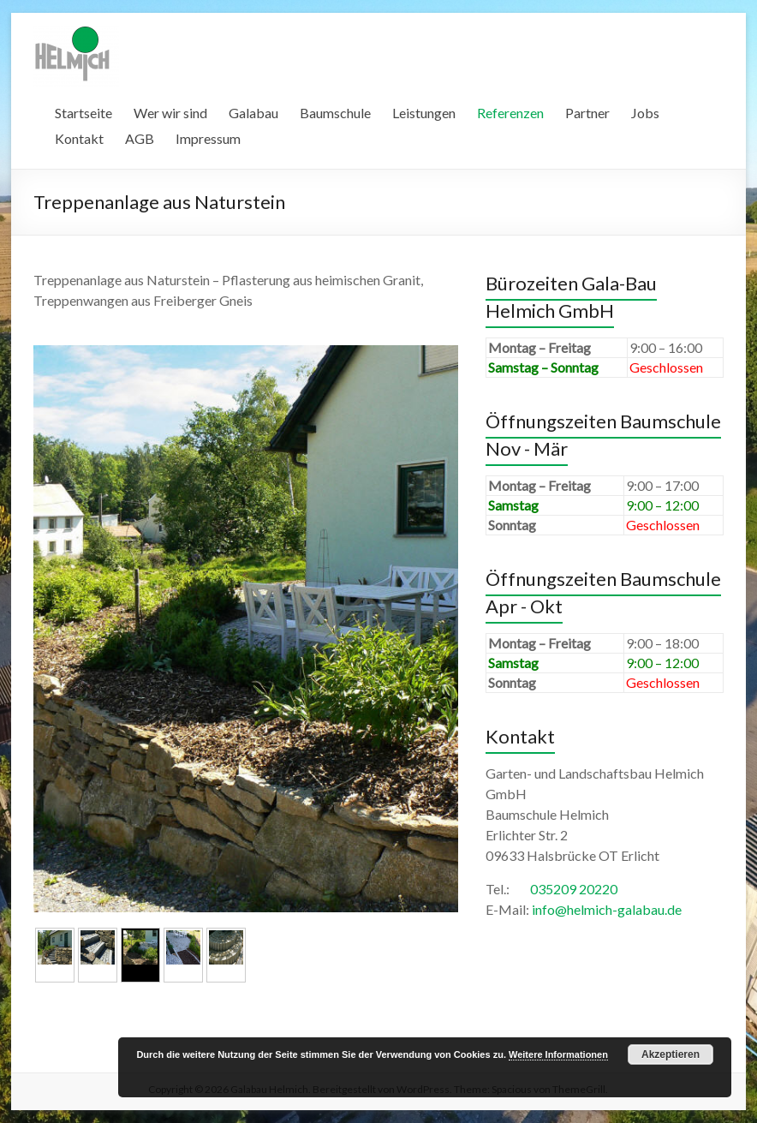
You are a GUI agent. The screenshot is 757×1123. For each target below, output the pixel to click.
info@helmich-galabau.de (607, 909)
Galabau (253, 113)
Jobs (645, 113)
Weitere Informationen (558, 1054)
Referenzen (510, 113)
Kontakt (79, 138)
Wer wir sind (170, 113)
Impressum (208, 138)
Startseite (83, 113)
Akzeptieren (670, 1054)
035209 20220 (573, 889)
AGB (139, 138)
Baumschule (335, 113)
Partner (587, 113)
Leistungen (424, 113)
